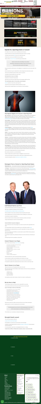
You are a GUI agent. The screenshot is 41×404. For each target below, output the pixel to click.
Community (6, 380)
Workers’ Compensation (8, 398)
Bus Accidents (7, 389)
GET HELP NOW (13, 16)
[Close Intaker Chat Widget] (38, 375)
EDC (14, 55)
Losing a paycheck (32, 168)
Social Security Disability (8, 397)
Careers (6, 379)
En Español (6, 383)
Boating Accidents (7, 388)
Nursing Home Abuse (8, 394)
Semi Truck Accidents (8, 395)
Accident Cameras (7, 384)
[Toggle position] (36, 375)
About (6, 6)
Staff (5, 378)
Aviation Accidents (7, 387)
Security (6, 82)
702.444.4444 (20, 0)
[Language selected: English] (3, 3)
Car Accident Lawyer (7, 392)
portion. (31, 227)
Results (22, 6)
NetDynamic (35, 403)
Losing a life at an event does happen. (11, 320)
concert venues (17, 242)
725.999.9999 (30, 1)
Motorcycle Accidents (8, 393)
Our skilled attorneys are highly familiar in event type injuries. (14, 211)
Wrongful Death (7, 399)
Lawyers (6, 377)
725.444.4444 (20, 1)
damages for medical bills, (24, 324)
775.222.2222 (30, 0)
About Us (6, 376)
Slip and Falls (6, 396)
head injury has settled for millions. (21, 157)
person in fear (13, 173)
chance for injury (13, 58)
